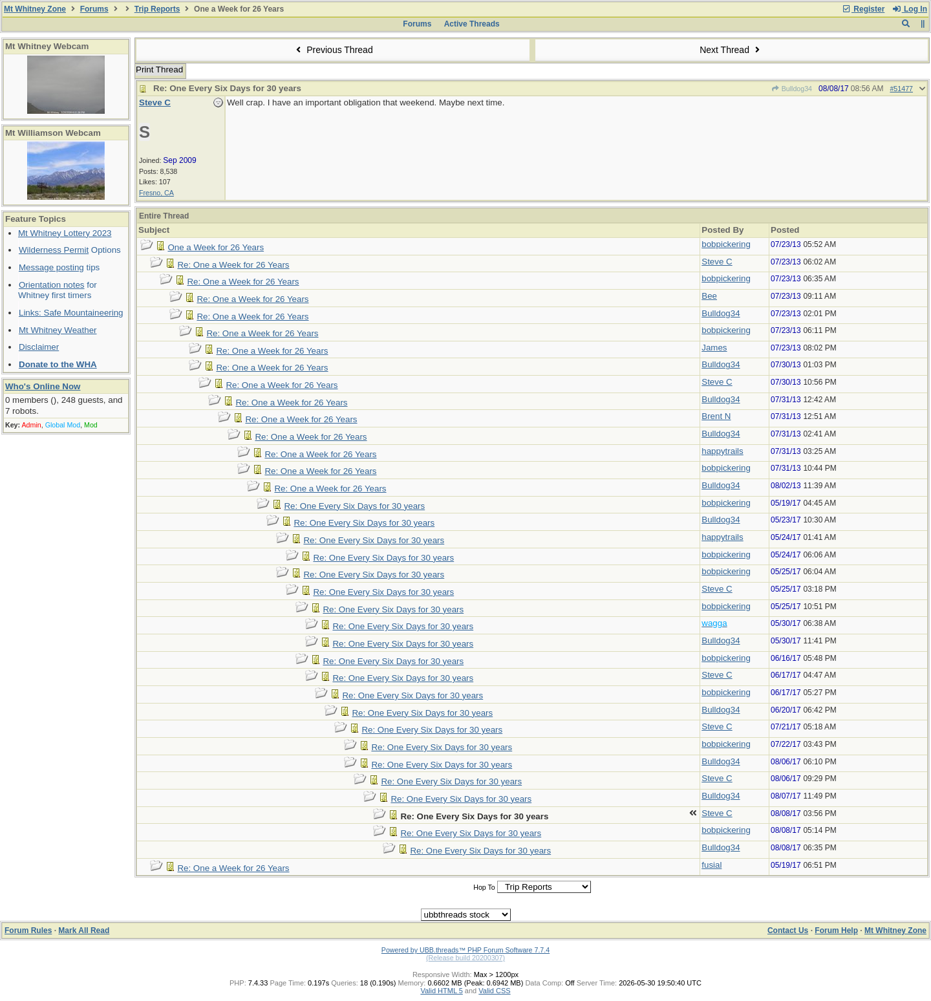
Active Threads (472, 23)
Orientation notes (52, 285)
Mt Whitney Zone (35, 9)
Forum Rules (28, 930)
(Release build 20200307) (465, 958)
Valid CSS (494, 991)
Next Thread (731, 50)
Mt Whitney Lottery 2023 (64, 233)
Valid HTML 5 (441, 991)
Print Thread (159, 69)
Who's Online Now (42, 386)
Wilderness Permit (54, 250)
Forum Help (836, 930)
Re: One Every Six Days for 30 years (354, 506)
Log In (909, 9)
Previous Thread (333, 50)
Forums (94, 9)
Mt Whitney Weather (58, 330)
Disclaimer (39, 347)
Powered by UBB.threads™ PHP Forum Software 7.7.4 (465, 950)
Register (863, 9)
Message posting (51, 267)
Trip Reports (157, 9)
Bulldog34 (791, 88)
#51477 (901, 88)
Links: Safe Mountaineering (71, 313)
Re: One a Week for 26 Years (233, 265)
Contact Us (787, 930)
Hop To (484, 887)
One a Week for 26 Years (215, 247)
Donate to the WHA (58, 364)
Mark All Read (83, 930)
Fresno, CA (156, 193)
